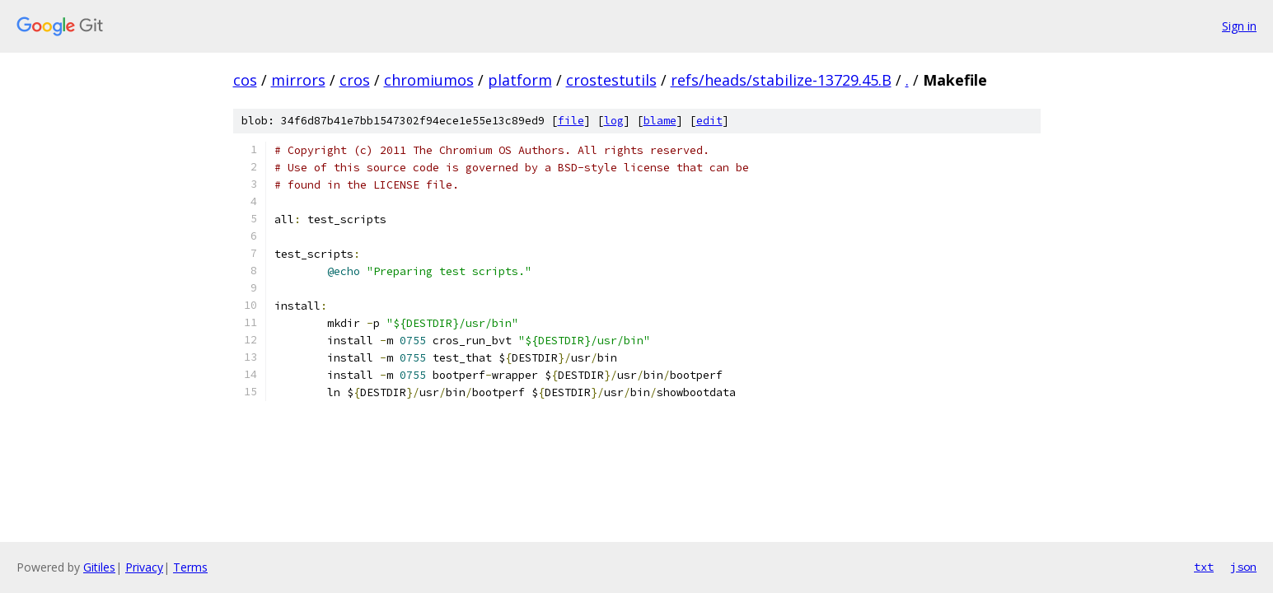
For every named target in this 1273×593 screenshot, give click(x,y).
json (1243, 566)
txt (1204, 566)
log (614, 121)
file (571, 121)
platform (520, 80)
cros (354, 80)
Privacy (144, 567)
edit (709, 121)
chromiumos (429, 80)
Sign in (1239, 26)
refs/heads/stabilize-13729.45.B (781, 80)
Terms (190, 567)
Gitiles (99, 567)
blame (660, 121)
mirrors (298, 80)
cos (245, 80)
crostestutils (611, 80)
